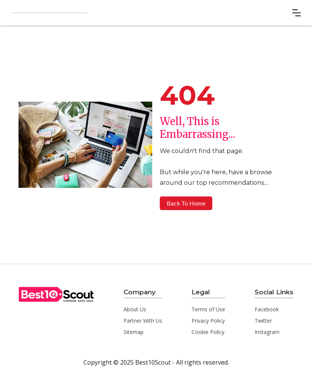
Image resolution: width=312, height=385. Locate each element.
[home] (49, 12)
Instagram (267, 332)
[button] (296, 12)
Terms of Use (208, 309)
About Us (135, 309)
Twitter (263, 320)
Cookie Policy (208, 332)
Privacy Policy (208, 320)
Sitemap (134, 332)
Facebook (267, 309)
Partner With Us (143, 320)
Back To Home (186, 203)
